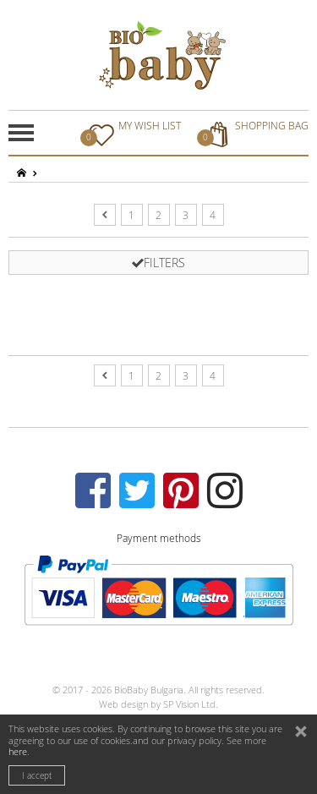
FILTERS (158, 263)
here (17, 751)
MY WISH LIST (133, 132)
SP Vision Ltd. (190, 704)
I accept (37, 775)
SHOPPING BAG (255, 132)
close (302, 733)
